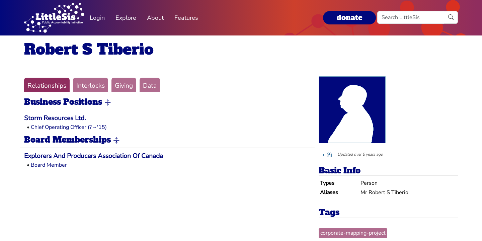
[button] (107, 102)
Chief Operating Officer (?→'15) (69, 127)
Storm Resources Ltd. (55, 118)
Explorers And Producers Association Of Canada (93, 156)
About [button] (155, 18)
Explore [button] (125, 18)
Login (97, 18)
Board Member (49, 165)
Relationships (46, 85)
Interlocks (90, 85)
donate (349, 17)
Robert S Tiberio (89, 49)
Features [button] (186, 18)
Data (150, 85)
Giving (124, 85)
